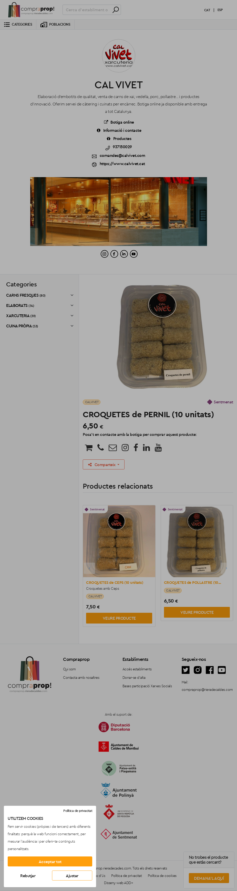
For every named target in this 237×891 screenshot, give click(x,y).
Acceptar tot (50, 861)
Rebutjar (27, 875)
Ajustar (72, 875)
